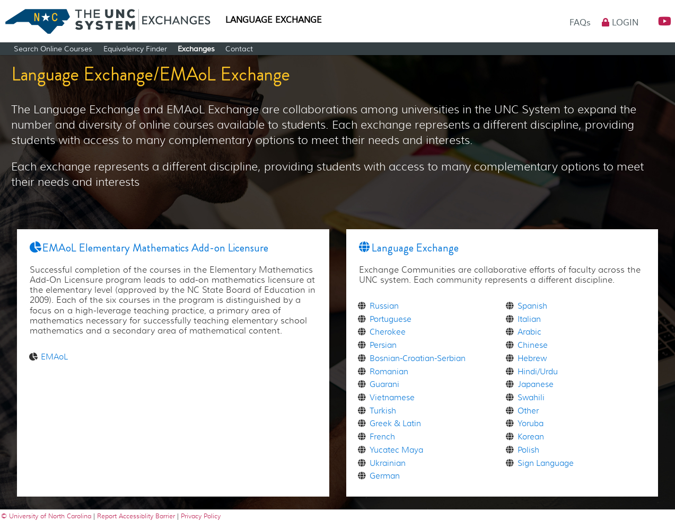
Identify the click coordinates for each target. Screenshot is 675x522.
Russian (384, 306)
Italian (529, 319)
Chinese (533, 345)
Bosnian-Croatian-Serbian (418, 358)
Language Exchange (273, 20)
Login (620, 22)
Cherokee (388, 332)
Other (528, 411)
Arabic (529, 332)
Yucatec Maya (396, 450)
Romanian (389, 371)
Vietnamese (392, 397)
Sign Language (546, 463)
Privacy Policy (201, 516)
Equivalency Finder (135, 48)
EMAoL (54, 357)
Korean (531, 436)
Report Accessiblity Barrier (136, 516)
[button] (660, 21)
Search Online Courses (53, 48)
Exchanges (196, 48)
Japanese (536, 384)
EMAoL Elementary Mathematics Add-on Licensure (155, 248)
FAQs (581, 22)
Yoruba (530, 423)
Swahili (531, 397)
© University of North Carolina (47, 516)
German (385, 476)
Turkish (383, 411)
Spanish (532, 306)
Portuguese (390, 319)
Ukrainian (388, 463)
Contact (239, 48)
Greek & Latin (395, 423)
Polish (528, 450)
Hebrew (532, 358)
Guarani (384, 384)
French (382, 436)
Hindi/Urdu (538, 371)
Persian (383, 345)
